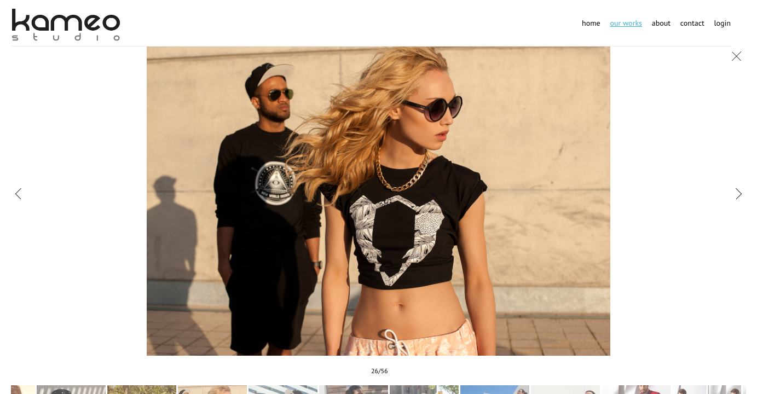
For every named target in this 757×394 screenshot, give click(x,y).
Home (591, 23)
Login (722, 23)
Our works (626, 23)
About (661, 23)
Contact (692, 23)
